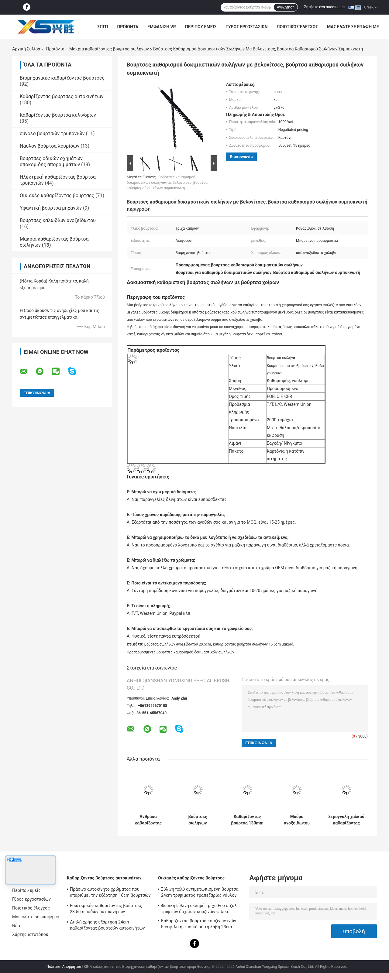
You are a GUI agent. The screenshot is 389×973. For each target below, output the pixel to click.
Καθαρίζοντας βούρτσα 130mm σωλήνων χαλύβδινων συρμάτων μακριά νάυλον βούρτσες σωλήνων (247, 820)
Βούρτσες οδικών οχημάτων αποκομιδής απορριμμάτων (51, 161)
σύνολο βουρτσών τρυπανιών (52, 133)
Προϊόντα (127, 26)
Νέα (16, 925)
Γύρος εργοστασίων (246, 26)
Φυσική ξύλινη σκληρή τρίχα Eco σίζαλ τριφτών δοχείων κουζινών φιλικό (199, 908)
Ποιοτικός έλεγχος (297, 26)
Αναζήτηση (285, 7)
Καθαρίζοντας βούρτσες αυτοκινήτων (61, 96)
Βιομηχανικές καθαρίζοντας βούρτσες (62, 78)
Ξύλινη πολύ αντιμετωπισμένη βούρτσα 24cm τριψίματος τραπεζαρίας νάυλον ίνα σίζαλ (200, 893)
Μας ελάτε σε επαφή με (353, 26)
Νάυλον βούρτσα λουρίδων (49, 146)
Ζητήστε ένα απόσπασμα (324, 7)
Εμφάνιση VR (161, 26)
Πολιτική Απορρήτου (63, 966)
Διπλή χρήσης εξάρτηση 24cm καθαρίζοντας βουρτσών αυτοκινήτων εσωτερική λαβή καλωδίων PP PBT (107, 926)
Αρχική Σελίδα (26, 48)
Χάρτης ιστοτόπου (30, 934)
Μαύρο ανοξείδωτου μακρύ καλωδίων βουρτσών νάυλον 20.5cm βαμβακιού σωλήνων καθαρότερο (296, 820)
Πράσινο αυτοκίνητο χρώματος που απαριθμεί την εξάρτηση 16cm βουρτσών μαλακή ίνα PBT (110, 893)
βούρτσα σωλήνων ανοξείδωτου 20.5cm (177, 644)
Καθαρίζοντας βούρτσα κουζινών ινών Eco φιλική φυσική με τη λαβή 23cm (198, 923)
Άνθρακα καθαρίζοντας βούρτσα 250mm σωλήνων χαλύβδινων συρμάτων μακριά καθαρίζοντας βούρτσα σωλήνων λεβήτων (148, 820)
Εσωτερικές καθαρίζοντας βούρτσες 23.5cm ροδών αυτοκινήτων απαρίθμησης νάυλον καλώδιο (106, 909)
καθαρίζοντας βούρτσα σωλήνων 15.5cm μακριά (253, 644)
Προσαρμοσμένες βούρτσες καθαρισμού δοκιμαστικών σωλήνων (180, 652)
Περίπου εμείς (201, 26)
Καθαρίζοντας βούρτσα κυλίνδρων (58, 115)
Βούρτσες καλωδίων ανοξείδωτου (58, 220)
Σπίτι (102, 26)
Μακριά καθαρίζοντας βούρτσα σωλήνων (109, 48)
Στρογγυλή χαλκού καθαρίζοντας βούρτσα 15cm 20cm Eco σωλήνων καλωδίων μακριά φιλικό (346, 820)
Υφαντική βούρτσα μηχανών (51, 208)
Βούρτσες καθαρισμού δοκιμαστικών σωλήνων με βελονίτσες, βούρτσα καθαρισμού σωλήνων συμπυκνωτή (167, 182)
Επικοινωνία (241, 156)
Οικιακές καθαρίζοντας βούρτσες (57, 195)
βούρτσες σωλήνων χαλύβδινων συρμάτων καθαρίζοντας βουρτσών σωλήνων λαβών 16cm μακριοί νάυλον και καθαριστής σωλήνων (197, 820)
